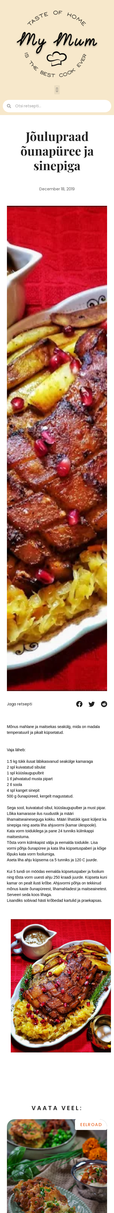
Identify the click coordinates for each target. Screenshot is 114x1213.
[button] (56, 89)
